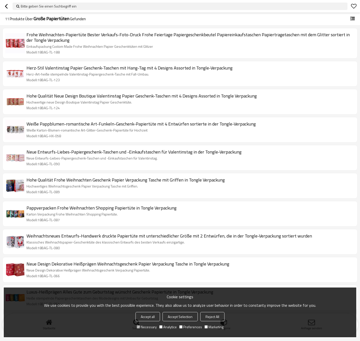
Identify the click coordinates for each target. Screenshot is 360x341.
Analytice (168, 327)
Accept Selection (180, 316)
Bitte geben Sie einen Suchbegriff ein (48, 6)
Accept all (148, 316)
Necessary (147, 327)
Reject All (212, 316)
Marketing (214, 327)
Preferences (190, 327)
